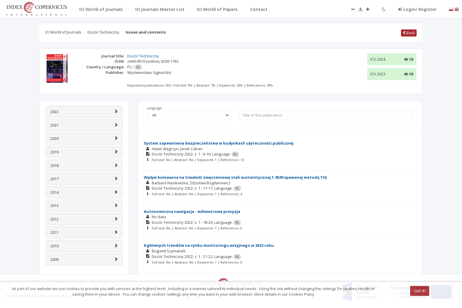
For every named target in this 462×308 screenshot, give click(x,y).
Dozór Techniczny (103, 32)
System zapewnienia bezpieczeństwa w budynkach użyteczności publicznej (218, 143)
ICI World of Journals (63, 32)
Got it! (419, 291)
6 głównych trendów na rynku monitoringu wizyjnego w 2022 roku (209, 245)
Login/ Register (417, 9)
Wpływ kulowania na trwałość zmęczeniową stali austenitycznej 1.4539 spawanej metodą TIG (235, 177)
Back (409, 32)
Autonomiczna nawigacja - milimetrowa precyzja (192, 211)
